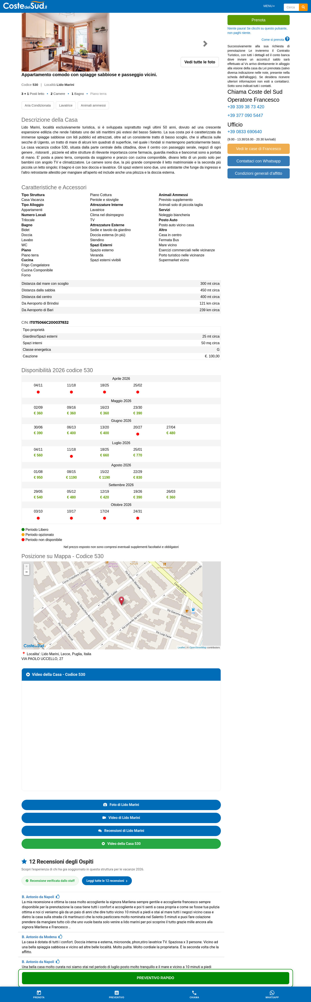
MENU (269, 6)
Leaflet (181, 588)
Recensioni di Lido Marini (121, 772)
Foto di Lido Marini (121, 746)
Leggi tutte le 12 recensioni (106, 822)
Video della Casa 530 (121, 785)
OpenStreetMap (198, 588)
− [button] (26, 513)
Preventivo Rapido (155, 978)
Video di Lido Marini (121, 759)
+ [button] (26, 507)
